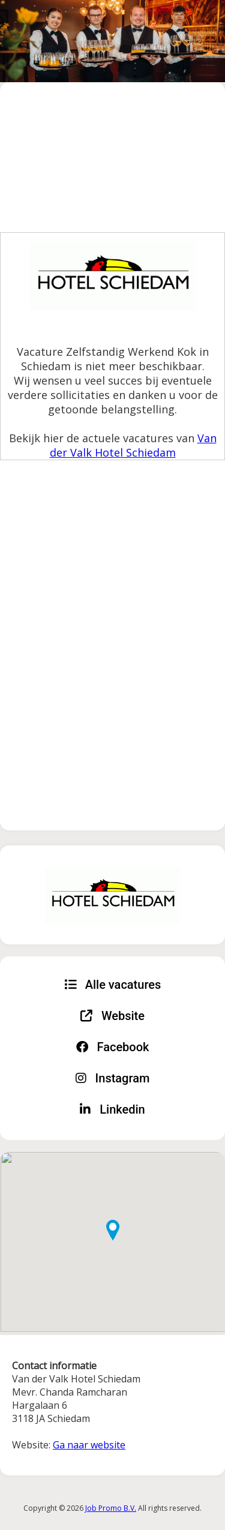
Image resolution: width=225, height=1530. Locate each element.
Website (112, 1016)
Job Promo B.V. (110, 1508)
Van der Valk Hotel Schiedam (133, 445)
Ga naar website (89, 1444)
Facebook (112, 1047)
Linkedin (112, 1109)
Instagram (113, 1078)
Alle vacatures (112, 984)
